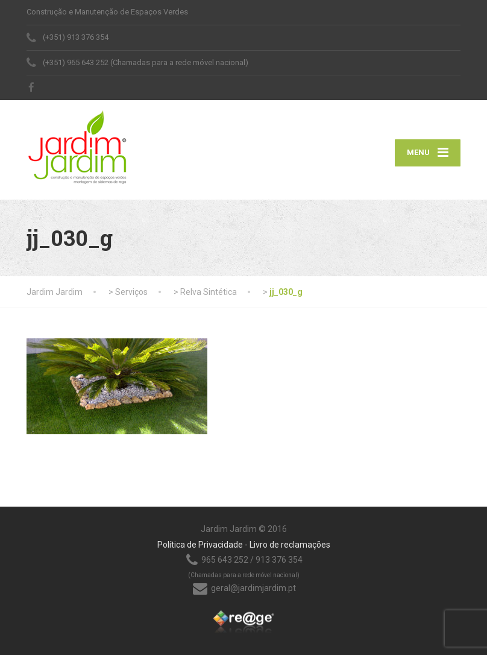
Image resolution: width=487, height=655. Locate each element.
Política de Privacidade (200, 544)
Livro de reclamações (290, 544)
